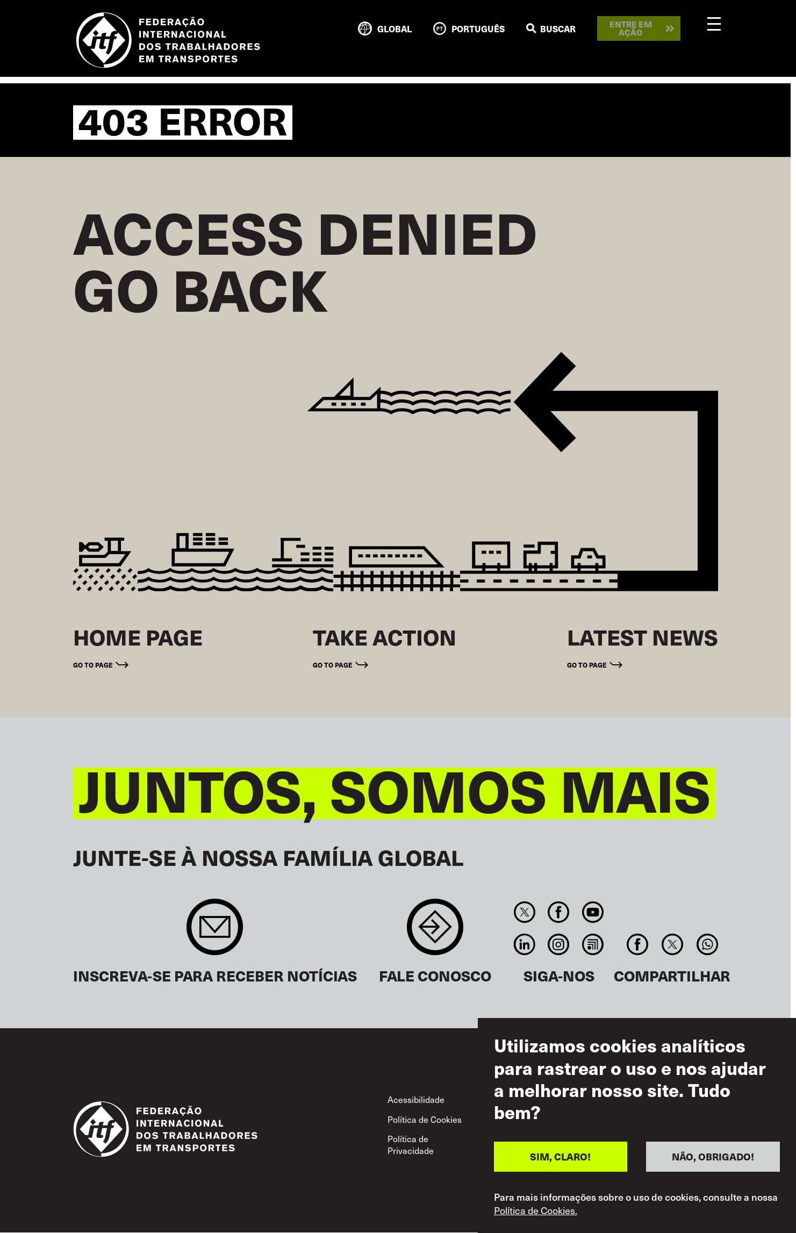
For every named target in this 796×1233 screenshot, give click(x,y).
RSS (592, 944)
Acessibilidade (416, 1099)
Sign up (215, 932)
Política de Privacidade (411, 1144)
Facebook (558, 912)
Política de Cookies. (535, 1210)
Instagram (558, 944)
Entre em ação (630, 28)
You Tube (592, 912)
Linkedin (524, 944)
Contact (435, 932)
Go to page (93, 665)
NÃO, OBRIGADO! (713, 1156)
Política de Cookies (425, 1119)
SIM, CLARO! (560, 1156)
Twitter (524, 912)
